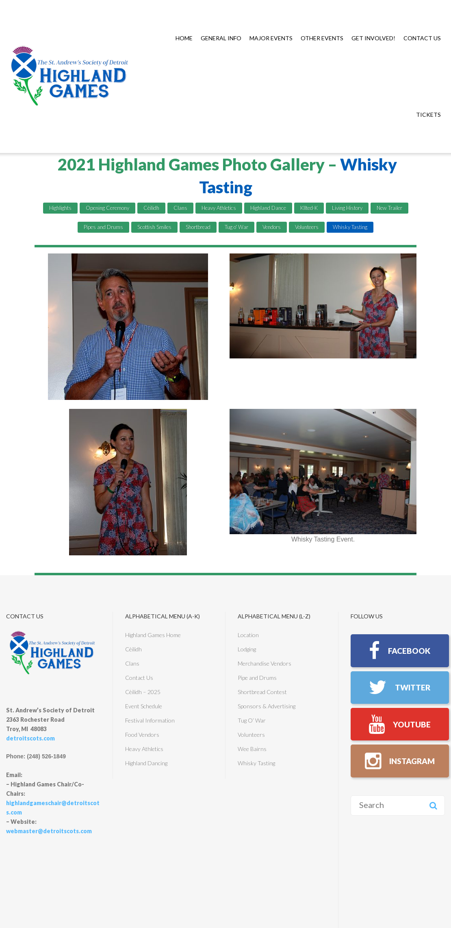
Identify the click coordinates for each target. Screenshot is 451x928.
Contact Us (422, 38)
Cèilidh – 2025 (142, 691)
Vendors (271, 227)
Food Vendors (142, 734)
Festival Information (150, 720)
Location (248, 634)
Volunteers (307, 227)
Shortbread (198, 227)
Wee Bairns (252, 748)
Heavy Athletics (219, 208)
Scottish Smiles (154, 227)
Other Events (322, 38)
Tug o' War (236, 227)
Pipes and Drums (103, 227)
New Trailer (389, 208)
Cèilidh (151, 208)
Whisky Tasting (350, 227)
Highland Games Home (153, 634)
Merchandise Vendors (264, 663)
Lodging (247, 649)
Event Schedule (143, 706)
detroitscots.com (30, 738)
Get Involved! (373, 38)
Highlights (60, 208)
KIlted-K (309, 208)
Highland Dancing (146, 763)
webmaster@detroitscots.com (49, 831)
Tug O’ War (252, 720)
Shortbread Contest (262, 691)
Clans (180, 208)
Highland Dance (268, 208)
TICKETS (428, 114)
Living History (347, 208)
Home (184, 38)
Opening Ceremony (107, 208)
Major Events (271, 38)
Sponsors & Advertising (266, 706)
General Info (221, 38)
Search (433, 816)
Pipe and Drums (257, 677)
